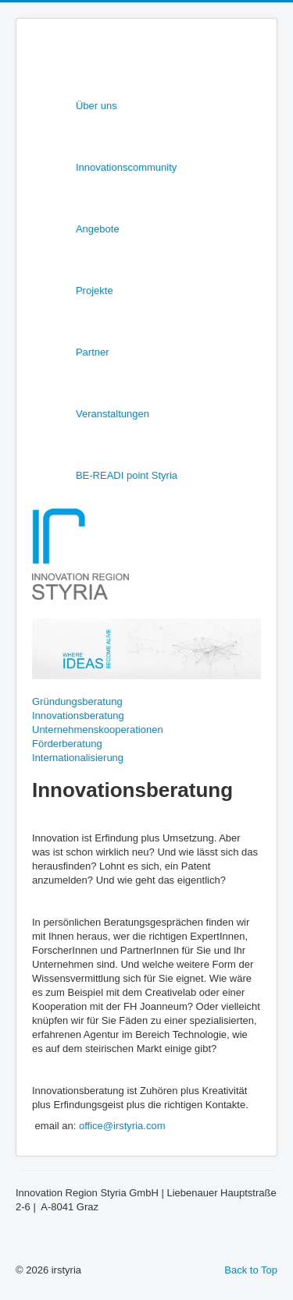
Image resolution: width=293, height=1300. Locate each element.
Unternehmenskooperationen (97, 729)
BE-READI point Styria (126, 475)
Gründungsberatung (77, 701)
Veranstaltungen (112, 414)
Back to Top (250, 1270)
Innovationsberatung (78, 715)
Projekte (94, 290)
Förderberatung (67, 743)
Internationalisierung (77, 757)
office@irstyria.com (122, 1126)
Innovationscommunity (126, 167)
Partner (92, 352)
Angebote (98, 229)
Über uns (96, 106)
